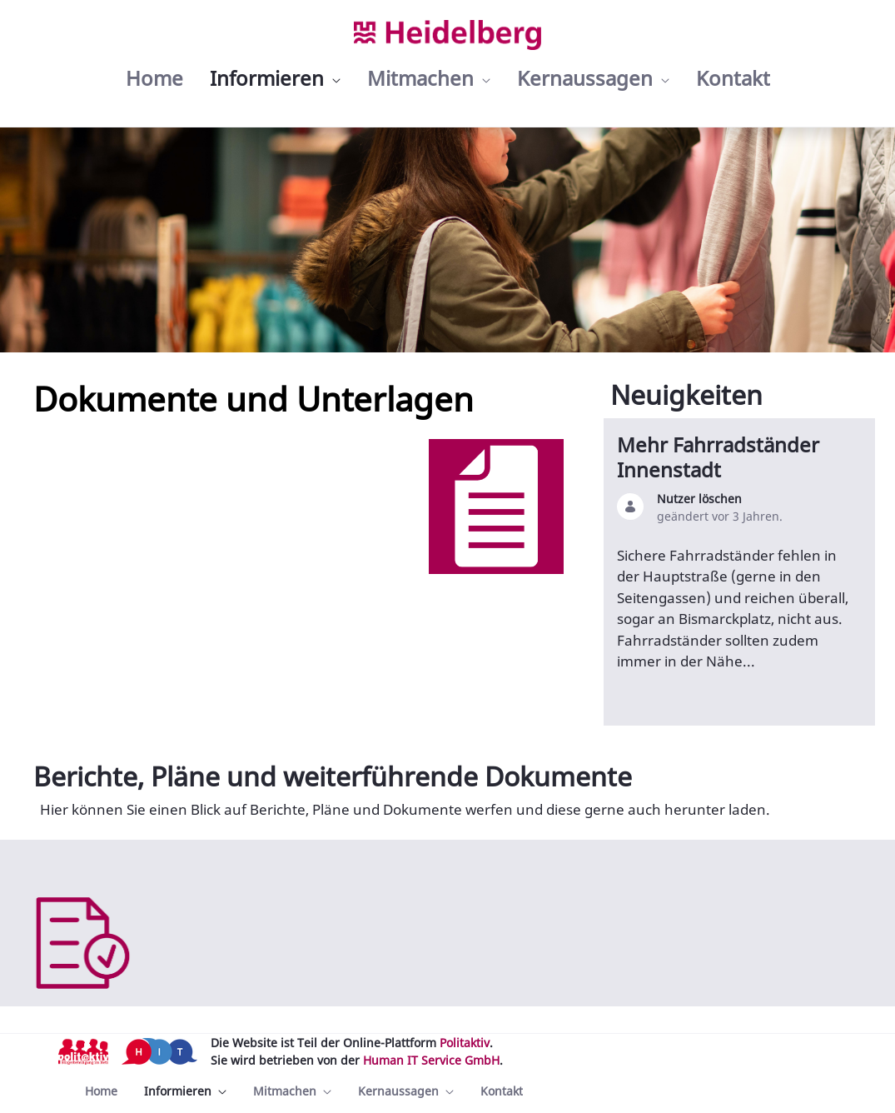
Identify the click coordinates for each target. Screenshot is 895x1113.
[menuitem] (154, 78)
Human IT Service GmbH (431, 1060)
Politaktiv (465, 1043)
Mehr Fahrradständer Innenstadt (718, 457)
